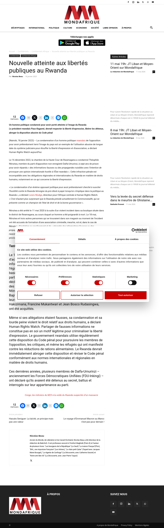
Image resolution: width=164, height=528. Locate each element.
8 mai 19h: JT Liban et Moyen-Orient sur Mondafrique (131, 132)
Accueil (12, 51)
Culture (67, 27)
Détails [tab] (82, 239)
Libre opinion (110, 27)
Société (95, 27)
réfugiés (71, 344)
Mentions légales (142, 525)
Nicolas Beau (17, 76)
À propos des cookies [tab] (127, 239)
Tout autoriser (125, 295)
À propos (126, 27)
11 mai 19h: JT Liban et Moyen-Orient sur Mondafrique (132, 65)
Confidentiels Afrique (40, 51)
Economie (81, 27)
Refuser (38, 295)
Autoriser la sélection (82, 295)
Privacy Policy (126, 525)
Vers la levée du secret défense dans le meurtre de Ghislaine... (131, 198)
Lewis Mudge (35, 195)
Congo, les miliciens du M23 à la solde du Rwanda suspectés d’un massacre (61, 395)
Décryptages (18, 27)
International (37, 27)
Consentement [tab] (37, 239)
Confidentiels (23, 51)
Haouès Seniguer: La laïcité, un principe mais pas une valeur (31, 420)
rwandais (81, 140)
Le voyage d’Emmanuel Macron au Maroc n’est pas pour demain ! (83, 420)
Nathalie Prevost (117, 204)
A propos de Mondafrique (107, 525)
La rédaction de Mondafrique (122, 71)
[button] (151, 28)
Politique (54, 27)
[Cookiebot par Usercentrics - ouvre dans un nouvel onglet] (134, 230)
